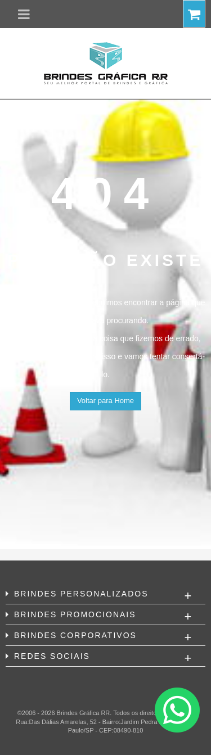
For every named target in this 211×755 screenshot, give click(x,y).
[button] (24, 14)
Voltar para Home (105, 400)
